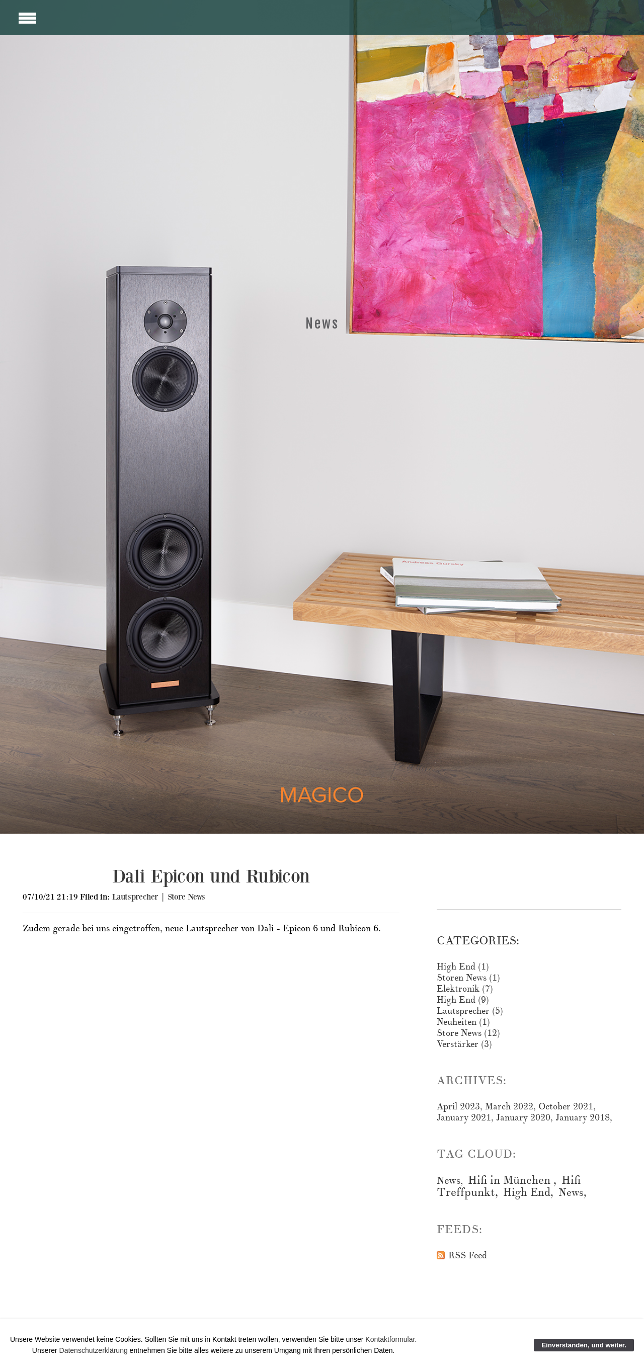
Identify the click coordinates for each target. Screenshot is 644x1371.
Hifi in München (510, 1180)
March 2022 (509, 1106)
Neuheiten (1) (463, 1022)
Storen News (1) (468, 978)
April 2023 (458, 1106)
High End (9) (463, 1000)
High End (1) (463, 967)
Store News (186, 897)
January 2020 (523, 1117)
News (448, 1180)
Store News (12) (468, 1033)
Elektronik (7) (465, 989)
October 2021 (565, 1106)
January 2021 (464, 1117)
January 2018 (582, 1117)
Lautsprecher (135, 897)
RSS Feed (467, 1255)
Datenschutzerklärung (94, 1350)
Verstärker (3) (464, 1044)
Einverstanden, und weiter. (583, 1345)
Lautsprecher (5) (470, 1011)
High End (526, 1192)
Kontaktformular (390, 1339)
